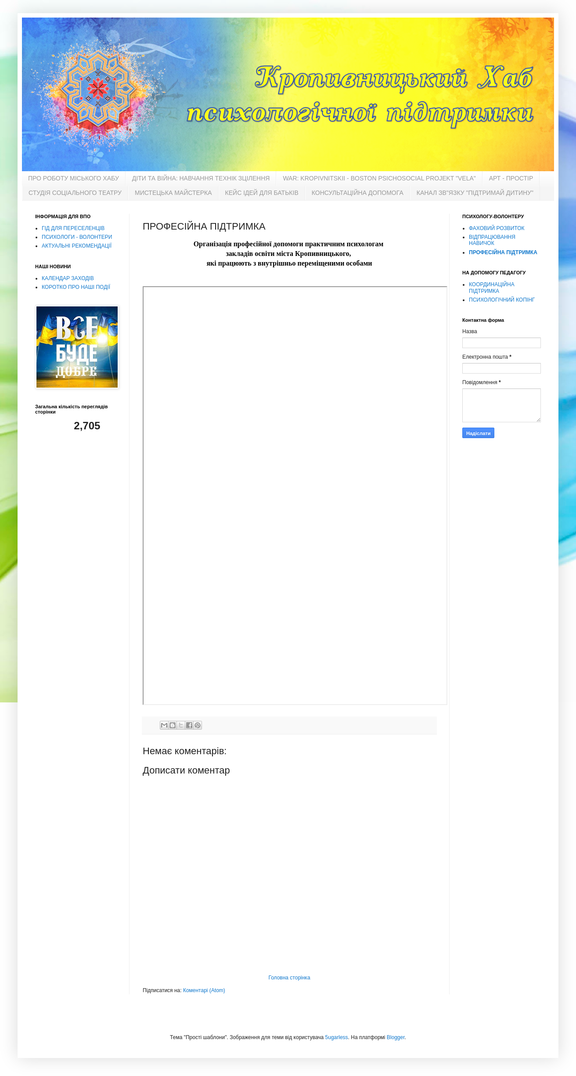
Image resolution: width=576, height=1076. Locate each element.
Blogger (396, 1037)
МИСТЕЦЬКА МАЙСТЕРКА (173, 192)
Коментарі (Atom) (204, 990)
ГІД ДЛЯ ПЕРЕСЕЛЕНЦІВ (73, 228)
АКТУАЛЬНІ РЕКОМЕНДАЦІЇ (77, 246)
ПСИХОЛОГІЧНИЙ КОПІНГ (502, 300)
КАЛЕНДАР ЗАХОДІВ (68, 278)
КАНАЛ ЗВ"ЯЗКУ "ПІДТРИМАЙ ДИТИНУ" (475, 192)
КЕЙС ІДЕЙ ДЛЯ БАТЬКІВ (262, 192)
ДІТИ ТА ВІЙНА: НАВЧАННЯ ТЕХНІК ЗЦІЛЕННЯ (201, 178)
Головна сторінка (289, 978)
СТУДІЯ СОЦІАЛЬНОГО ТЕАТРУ (75, 192)
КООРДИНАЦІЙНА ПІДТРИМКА (492, 287)
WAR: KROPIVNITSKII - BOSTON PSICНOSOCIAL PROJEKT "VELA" (379, 178)
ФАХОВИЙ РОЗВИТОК (496, 228)
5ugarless (336, 1037)
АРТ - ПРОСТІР (511, 178)
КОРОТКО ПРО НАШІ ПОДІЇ (76, 287)
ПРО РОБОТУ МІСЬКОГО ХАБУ (73, 178)
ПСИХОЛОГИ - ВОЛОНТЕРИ (77, 237)
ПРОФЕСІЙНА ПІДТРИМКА (503, 252)
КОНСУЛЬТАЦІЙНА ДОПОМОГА (357, 192)
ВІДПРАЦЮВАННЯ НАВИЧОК (492, 240)
